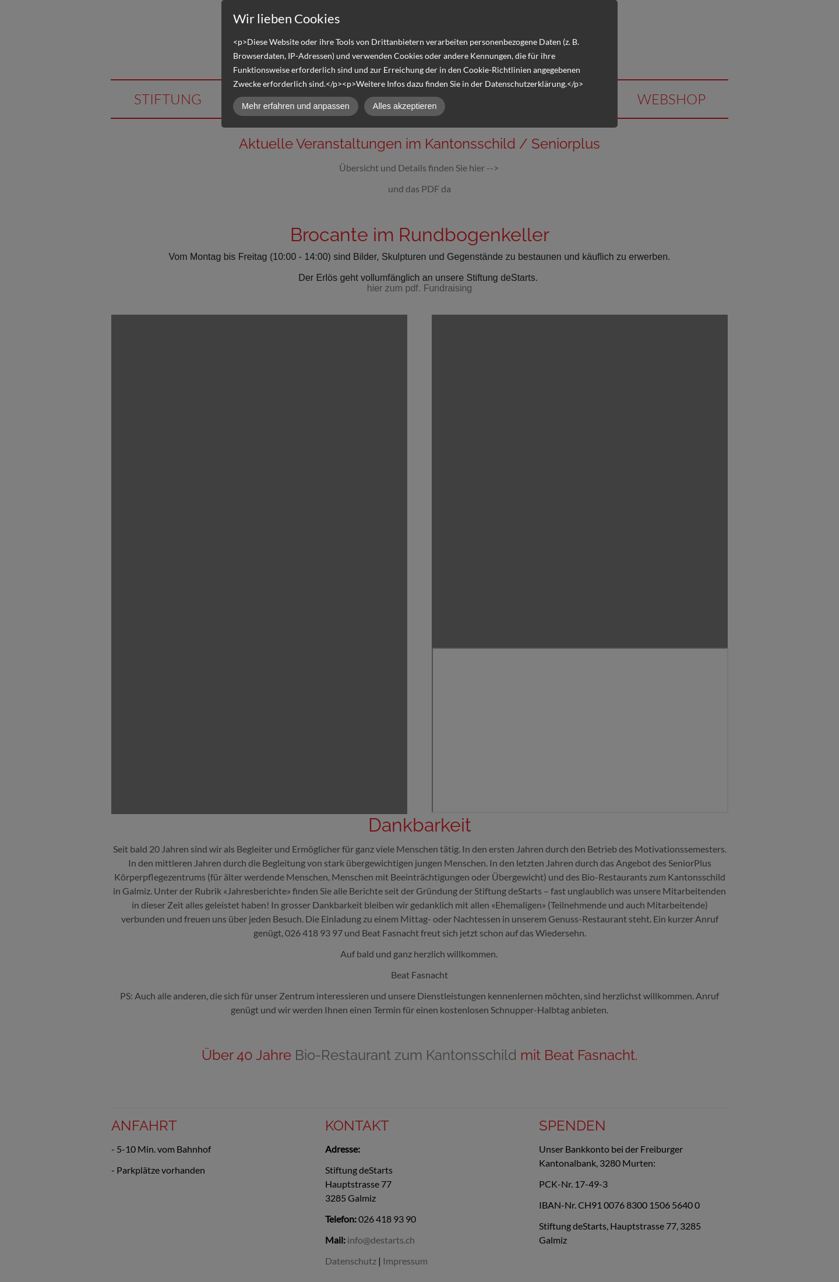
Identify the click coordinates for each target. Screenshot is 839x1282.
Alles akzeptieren (405, 106)
